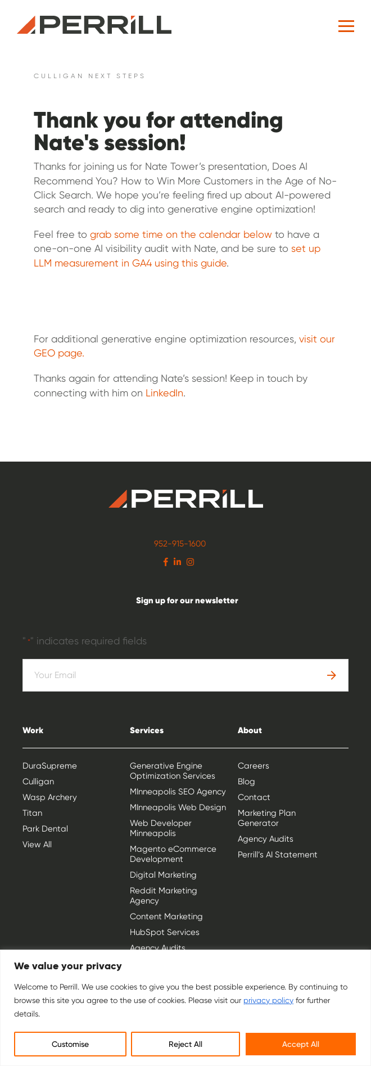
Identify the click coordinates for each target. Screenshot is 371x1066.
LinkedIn (163, 393)
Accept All (300, 1044)
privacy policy (268, 1000)
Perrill (94, 25)
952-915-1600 (180, 544)
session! (145, 142)
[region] (185, 1008)
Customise (70, 1044)
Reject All (185, 1044)
